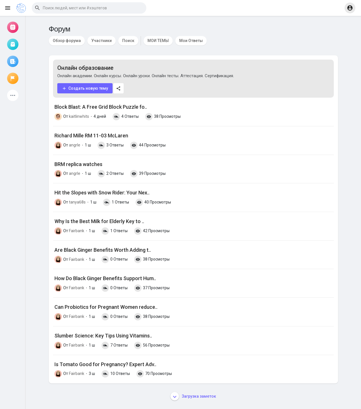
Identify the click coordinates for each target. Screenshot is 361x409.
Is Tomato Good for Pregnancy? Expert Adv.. (105, 364)
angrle (74, 145)
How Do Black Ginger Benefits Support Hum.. (105, 278)
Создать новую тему (85, 88)
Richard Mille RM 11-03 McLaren (91, 136)
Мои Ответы (191, 40)
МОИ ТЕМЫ (158, 40)
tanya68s (77, 202)
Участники (101, 40)
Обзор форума (67, 40)
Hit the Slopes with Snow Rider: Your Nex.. (101, 193)
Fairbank (76, 230)
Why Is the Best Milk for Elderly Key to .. (99, 221)
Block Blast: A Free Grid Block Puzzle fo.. (100, 107)
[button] (89, 8)
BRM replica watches (78, 164)
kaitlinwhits (79, 116)
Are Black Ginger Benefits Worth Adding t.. (102, 250)
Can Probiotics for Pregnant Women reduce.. (105, 307)
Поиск (128, 40)
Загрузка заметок (193, 396)
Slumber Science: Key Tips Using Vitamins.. (103, 336)
